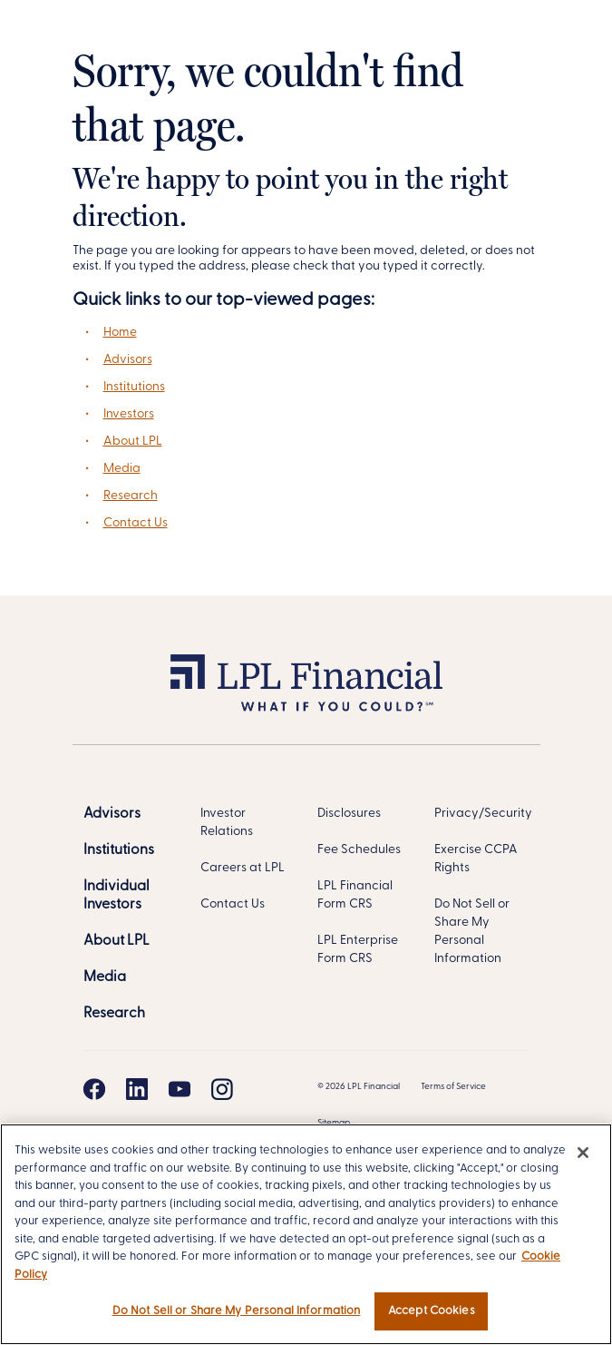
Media (122, 469)
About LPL (132, 441)
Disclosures (349, 813)
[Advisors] (112, 814)
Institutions (134, 387)
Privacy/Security (483, 813)
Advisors (127, 360)
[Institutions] (118, 850)
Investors (128, 414)
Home (120, 332)
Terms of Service (453, 1087)
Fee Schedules (359, 850)
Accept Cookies (431, 1311)
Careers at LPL (242, 868)
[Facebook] (94, 1089)
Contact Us (135, 523)
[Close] (583, 1153)
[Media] (104, 977)
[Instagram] (222, 1089)
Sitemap (333, 1123)
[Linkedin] (137, 1089)
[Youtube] (179, 1089)
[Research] (114, 1013)
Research (130, 496)
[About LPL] (116, 941)
